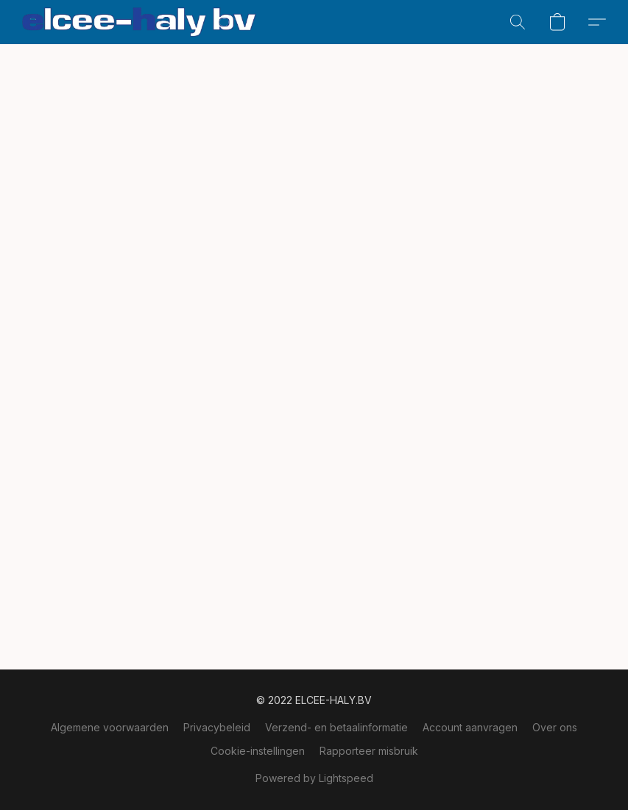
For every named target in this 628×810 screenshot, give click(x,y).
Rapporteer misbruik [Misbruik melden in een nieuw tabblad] (369, 751)
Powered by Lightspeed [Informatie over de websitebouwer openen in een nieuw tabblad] (314, 778)
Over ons (554, 727)
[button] (139, 22)
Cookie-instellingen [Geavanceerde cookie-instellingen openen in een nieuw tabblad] (258, 751)
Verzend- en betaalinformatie (336, 727)
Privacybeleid (216, 727)
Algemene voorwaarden (110, 727)
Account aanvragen (470, 727)
